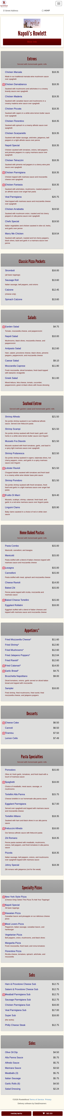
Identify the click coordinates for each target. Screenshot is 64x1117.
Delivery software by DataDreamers (32, 1103)
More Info (32, 42)
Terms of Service (37, 1099)
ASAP (47, 10)
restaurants (16, 1113)
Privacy (48, 1099)
